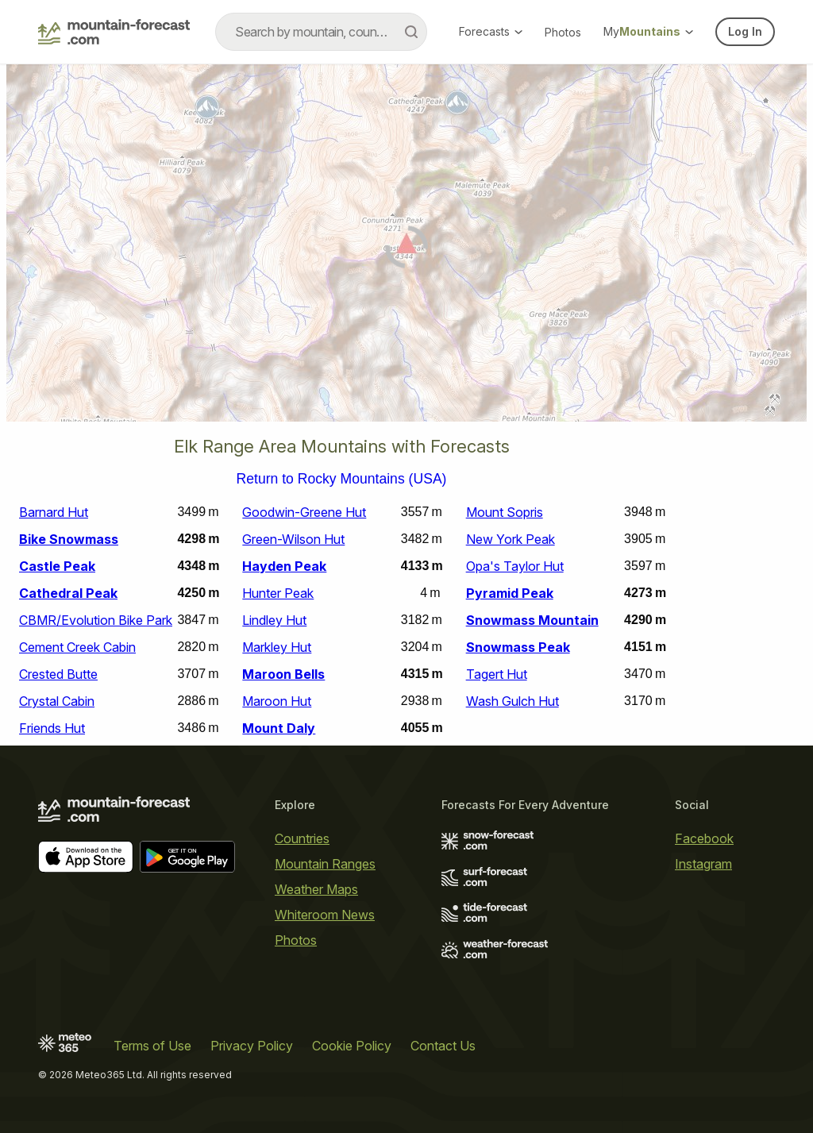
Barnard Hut (53, 512)
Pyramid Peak (509, 593)
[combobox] (321, 32)
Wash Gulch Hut (512, 701)
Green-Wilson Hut (293, 539)
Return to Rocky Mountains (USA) (342, 479)
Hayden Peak (284, 566)
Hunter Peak (278, 593)
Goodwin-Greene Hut (304, 512)
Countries (302, 838)
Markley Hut (276, 647)
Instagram (703, 864)
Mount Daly (278, 728)
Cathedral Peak (68, 593)
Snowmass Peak (518, 647)
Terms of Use (152, 1046)
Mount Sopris (504, 512)
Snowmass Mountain (532, 620)
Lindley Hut (274, 620)
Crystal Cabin (56, 701)
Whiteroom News (325, 915)
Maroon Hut (276, 701)
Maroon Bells (283, 674)
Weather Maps (316, 889)
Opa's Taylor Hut (515, 566)
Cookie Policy (351, 1046)
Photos (563, 32)
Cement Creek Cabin (77, 647)
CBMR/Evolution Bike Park (95, 620)
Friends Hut (52, 728)
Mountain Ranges (325, 864)
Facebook (704, 838)
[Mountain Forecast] (114, 31)
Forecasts (490, 31)
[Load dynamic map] (406, 249)
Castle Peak (57, 566)
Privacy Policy (251, 1046)
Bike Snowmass (68, 539)
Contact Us (443, 1046)
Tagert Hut (496, 674)
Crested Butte (58, 674)
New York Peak (510, 539)
